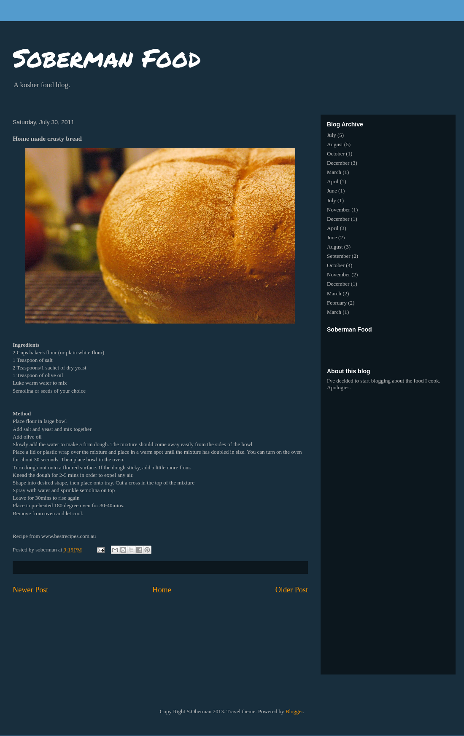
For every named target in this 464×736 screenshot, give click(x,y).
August (335, 144)
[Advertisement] (394, 346)
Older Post (291, 590)
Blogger (294, 711)
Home (161, 590)
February (337, 303)
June (332, 190)
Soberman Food (107, 57)
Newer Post (30, 590)
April (332, 181)
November (338, 209)
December (338, 163)
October (336, 153)
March (334, 172)
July (331, 135)
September (339, 256)
